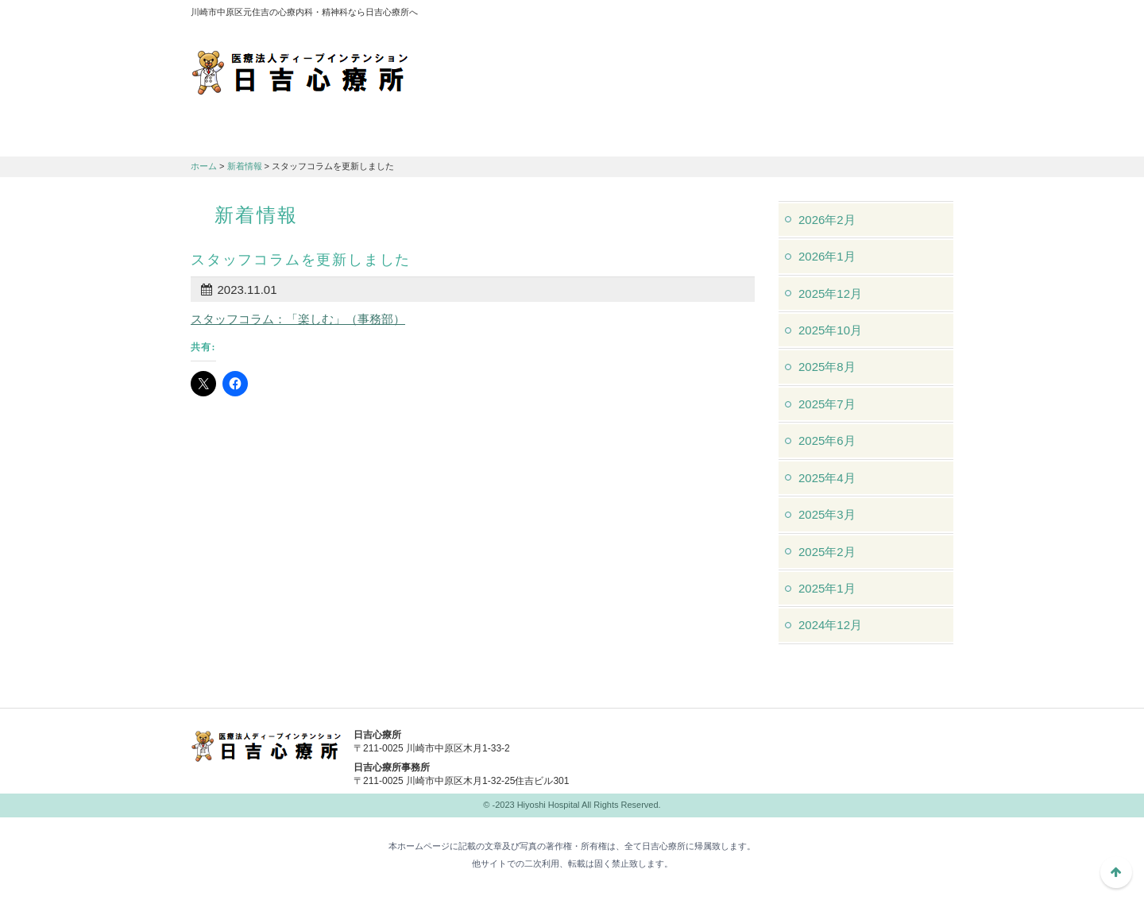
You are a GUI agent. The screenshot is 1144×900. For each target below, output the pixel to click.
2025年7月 (827, 404)
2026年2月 (827, 219)
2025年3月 (827, 514)
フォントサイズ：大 (935, 15)
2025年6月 (827, 440)
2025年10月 (830, 330)
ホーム (204, 166)
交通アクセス (508, 136)
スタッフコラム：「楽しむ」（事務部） (298, 319)
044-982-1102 (699, 745)
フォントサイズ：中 (911, 15)
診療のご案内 (381, 136)
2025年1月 (827, 588)
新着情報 (244, 166)
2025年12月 (830, 293)
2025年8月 (827, 366)
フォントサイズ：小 (888, 15)
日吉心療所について (254, 136)
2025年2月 (827, 551)
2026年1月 (827, 256)
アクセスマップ (738, 16)
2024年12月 (830, 625)
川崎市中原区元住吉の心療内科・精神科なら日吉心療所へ (300, 71)
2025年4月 (827, 478)
